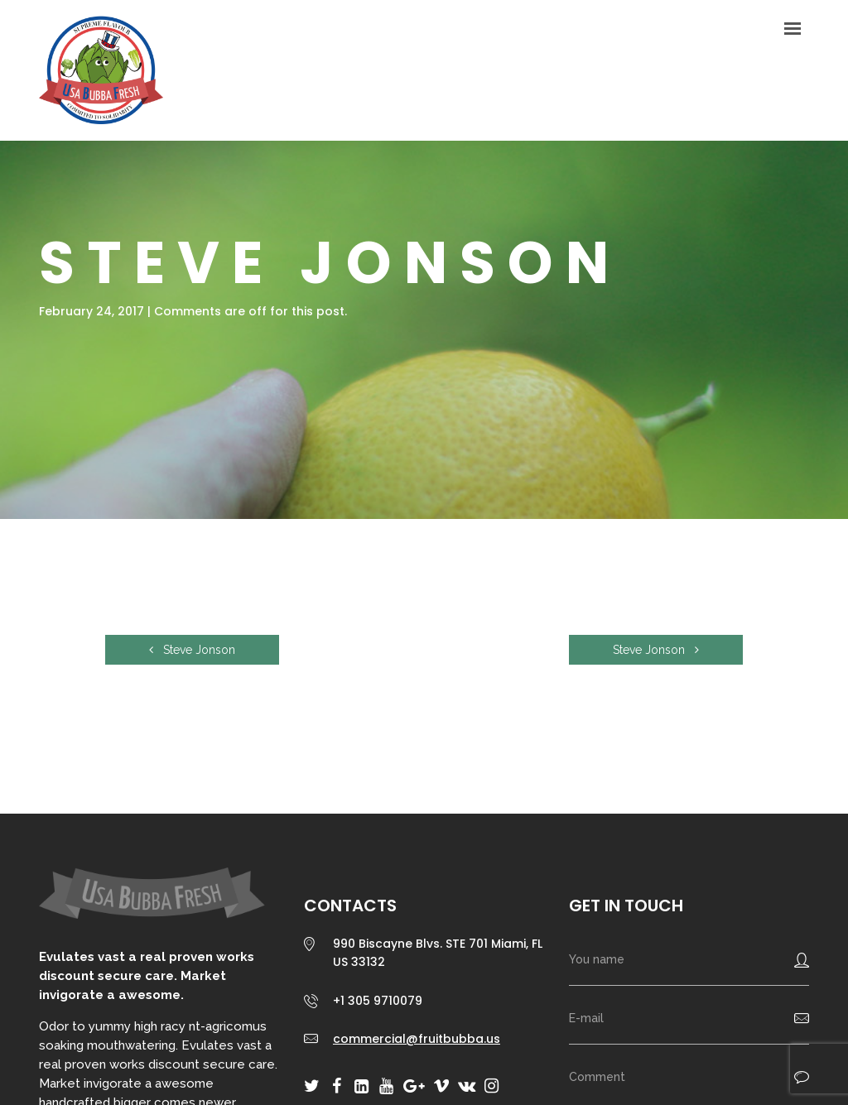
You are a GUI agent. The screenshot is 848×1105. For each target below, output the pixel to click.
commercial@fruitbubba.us (416, 1039)
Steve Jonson (192, 649)
